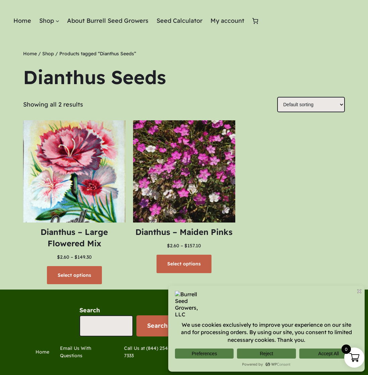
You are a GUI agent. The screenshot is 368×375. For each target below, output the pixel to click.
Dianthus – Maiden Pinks (184, 232)
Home (30, 54)
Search (89, 310)
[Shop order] (311, 104)
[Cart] (255, 20)
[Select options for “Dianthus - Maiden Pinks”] (184, 264)
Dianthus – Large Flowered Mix (74, 237)
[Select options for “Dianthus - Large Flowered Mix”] (74, 275)
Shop (48, 54)
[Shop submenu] (57, 21)
